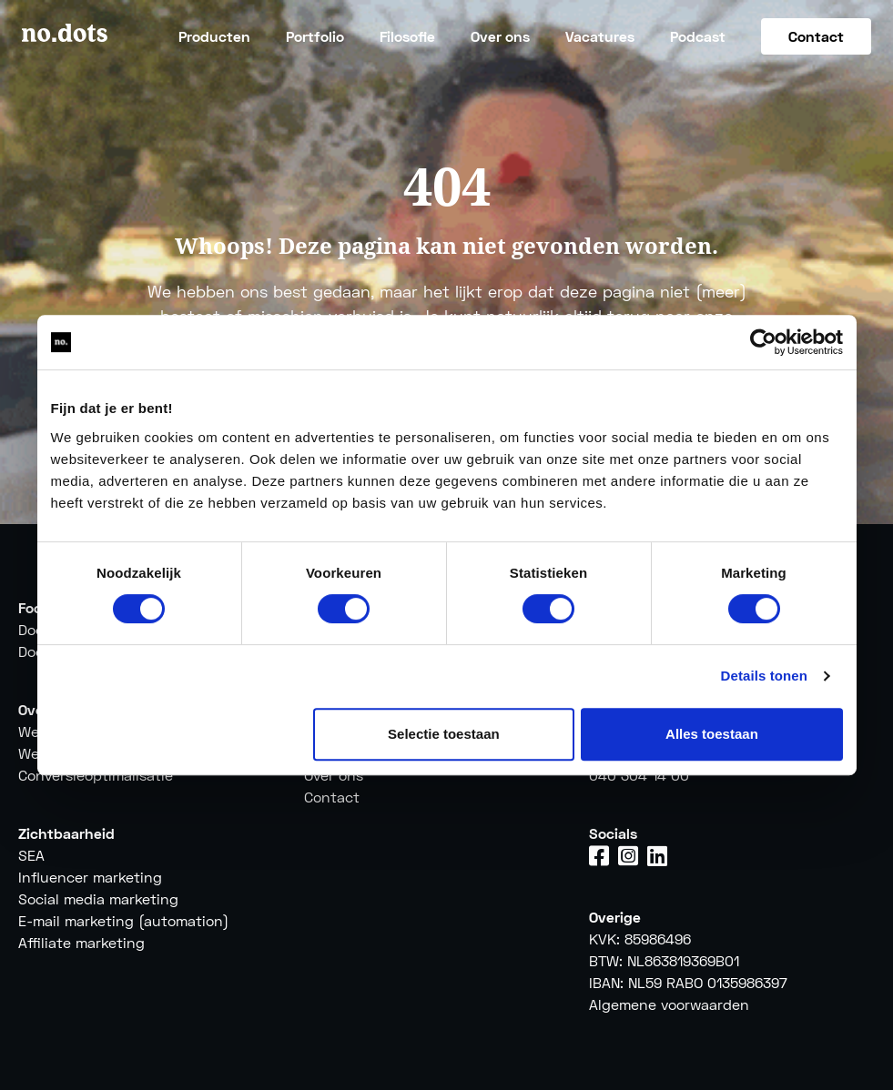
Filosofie (407, 36)
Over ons (500, 36)
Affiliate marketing (81, 942)
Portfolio (315, 36)
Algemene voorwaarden (669, 1004)
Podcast (698, 36)
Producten (214, 36)
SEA (31, 854)
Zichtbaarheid (66, 833)
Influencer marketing (90, 876)
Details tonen (764, 675)
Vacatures (599, 36)
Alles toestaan (711, 734)
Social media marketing (98, 898)
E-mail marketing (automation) (123, 920)
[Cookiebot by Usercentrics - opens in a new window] (763, 342)
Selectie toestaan (444, 734)
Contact (816, 36)
